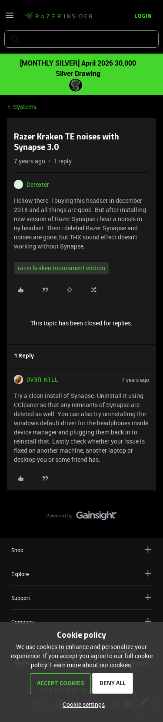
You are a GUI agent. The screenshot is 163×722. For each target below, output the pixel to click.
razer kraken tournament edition (61, 268)
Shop (81, 549)
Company (81, 621)
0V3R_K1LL (42, 379)
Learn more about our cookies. (91, 665)
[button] (9, 18)
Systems (25, 107)
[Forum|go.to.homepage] (58, 16)
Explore (81, 573)
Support (81, 597)
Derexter (38, 184)
